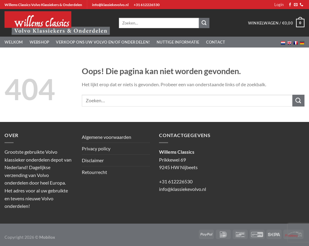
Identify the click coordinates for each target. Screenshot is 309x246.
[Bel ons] (301, 5)
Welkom (14, 42)
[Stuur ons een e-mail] (296, 5)
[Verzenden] (298, 101)
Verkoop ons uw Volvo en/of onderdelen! (103, 42)
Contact (215, 42)
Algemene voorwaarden (106, 137)
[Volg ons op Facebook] (290, 5)
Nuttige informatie (178, 42)
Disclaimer (93, 160)
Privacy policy (96, 148)
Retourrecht (94, 172)
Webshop (39, 42)
